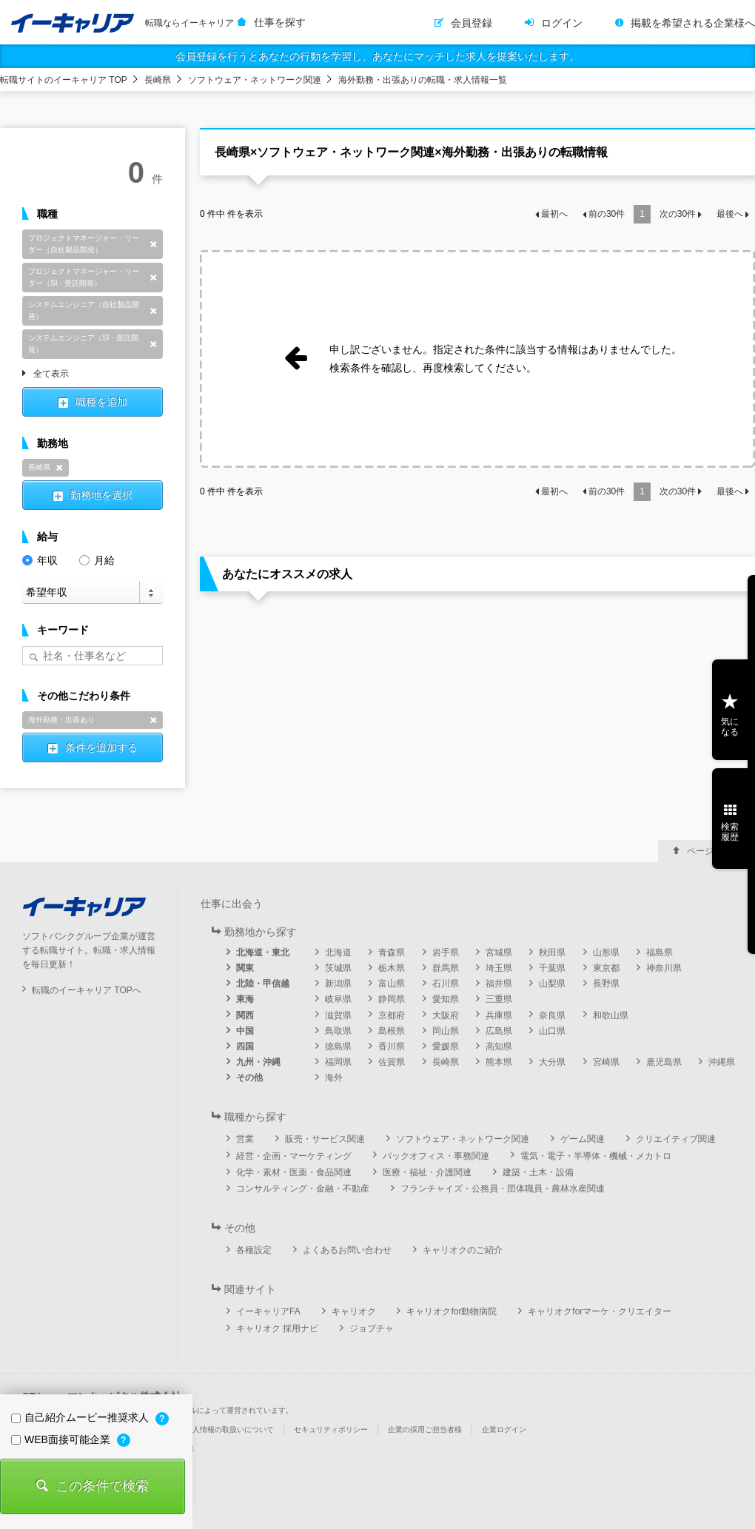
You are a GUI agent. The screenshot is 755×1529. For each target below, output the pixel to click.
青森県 (391, 952)
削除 (153, 244)
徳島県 (338, 1046)
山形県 (606, 952)
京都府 (391, 1015)
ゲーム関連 (582, 1139)
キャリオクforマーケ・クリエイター (599, 1311)
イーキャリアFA (268, 1311)
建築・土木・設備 (538, 1172)
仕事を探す (280, 22)
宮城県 (499, 952)
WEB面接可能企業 (62, 1439)
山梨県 (552, 983)
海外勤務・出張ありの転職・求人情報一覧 (422, 80)
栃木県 (391, 968)
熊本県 (499, 1062)
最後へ (730, 214)
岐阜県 (338, 999)
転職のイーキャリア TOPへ (86, 990)
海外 (334, 1077)
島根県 (391, 1031)
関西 (245, 1015)
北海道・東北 (262, 952)
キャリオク (354, 1311)
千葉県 (552, 968)
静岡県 (391, 999)
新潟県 (338, 983)
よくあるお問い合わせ (347, 1250)
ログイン (562, 23)
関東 (245, 968)
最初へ (554, 214)
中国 (245, 1031)
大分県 (552, 1062)
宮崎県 (606, 1062)
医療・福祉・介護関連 (427, 1172)
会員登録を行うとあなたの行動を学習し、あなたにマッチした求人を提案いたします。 (377, 56)
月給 (97, 559)
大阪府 (445, 1015)
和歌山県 (610, 1015)
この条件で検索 (102, 1486)
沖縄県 (721, 1062)
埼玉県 (499, 968)
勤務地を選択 (101, 495)
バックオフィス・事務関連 (436, 1156)
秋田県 (552, 952)
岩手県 (445, 952)
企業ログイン (504, 1429)
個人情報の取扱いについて (229, 1429)
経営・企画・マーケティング (294, 1156)
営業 (245, 1139)
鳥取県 (338, 1031)
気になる (730, 726)
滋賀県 (338, 1015)
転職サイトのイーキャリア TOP (63, 80)
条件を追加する (101, 747)
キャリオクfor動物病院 (451, 1311)
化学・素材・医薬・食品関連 (294, 1172)
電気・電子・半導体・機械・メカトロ (595, 1156)
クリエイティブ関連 (676, 1139)
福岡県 (338, 1062)
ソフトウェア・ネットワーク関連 (254, 80)
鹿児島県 (664, 1062)
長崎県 (157, 80)
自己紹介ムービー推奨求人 (81, 1417)
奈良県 (552, 1015)
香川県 (391, 1046)
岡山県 (445, 1031)
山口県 (552, 1031)
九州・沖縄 (258, 1062)
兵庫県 (499, 1015)
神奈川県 (664, 968)
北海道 (338, 952)
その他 (249, 1077)
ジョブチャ (371, 1328)
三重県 (499, 999)
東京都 (606, 968)
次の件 (678, 214)
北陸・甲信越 (262, 983)
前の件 (606, 214)
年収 (40, 559)
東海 (245, 999)
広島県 (499, 1031)
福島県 (659, 952)
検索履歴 (730, 831)
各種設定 (254, 1250)
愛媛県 (445, 1046)
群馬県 (445, 968)
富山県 (391, 983)
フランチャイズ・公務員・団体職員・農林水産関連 (502, 1188)
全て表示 (51, 374)
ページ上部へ (713, 851)
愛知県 (445, 999)
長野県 (606, 983)
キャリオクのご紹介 (463, 1250)
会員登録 (471, 23)
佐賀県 (391, 1062)
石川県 (445, 983)
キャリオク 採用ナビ (277, 1328)
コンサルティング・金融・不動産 (302, 1188)
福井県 (499, 983)
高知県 (499, 1046)
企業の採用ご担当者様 (425, 1429)
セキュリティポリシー (331, 1429)
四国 (245, 1046)
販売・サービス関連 (325, 1139)
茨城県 (338, 968)
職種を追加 (101, 402)
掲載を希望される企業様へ (693, 23)
